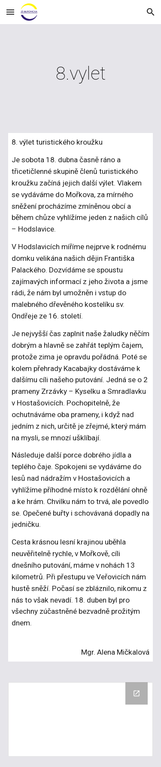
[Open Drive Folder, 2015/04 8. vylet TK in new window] (136, 693)
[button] (10, 12)
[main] (80, 73)
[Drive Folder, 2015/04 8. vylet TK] (80, 719)
